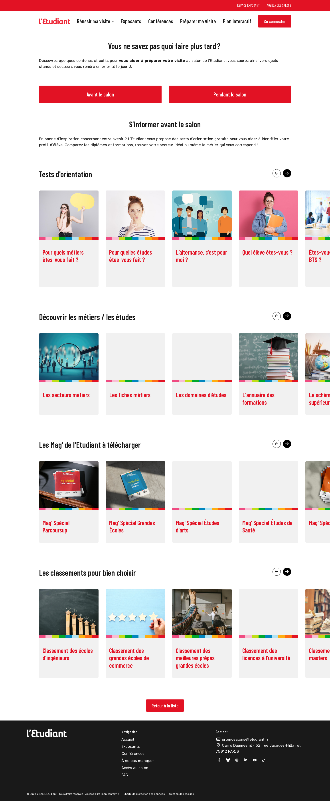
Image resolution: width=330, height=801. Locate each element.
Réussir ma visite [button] (95, 21)
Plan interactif (237, 21)
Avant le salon (100, 94)
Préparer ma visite (198, 21)
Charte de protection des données (144, 793)
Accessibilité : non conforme (102, 793)
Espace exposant (248, 5)
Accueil (127, 739)
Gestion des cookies (181, 793)
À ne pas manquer (137, 760)
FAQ (124, 774)
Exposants (131, 21)
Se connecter (275, 21)
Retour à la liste (165, 705)
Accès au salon (134, 767)
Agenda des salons (279, 5)
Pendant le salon (229, 94)
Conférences (160, 21)
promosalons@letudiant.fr (242, 739)
